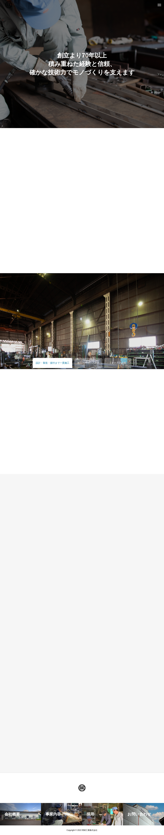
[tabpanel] (82, 64)
